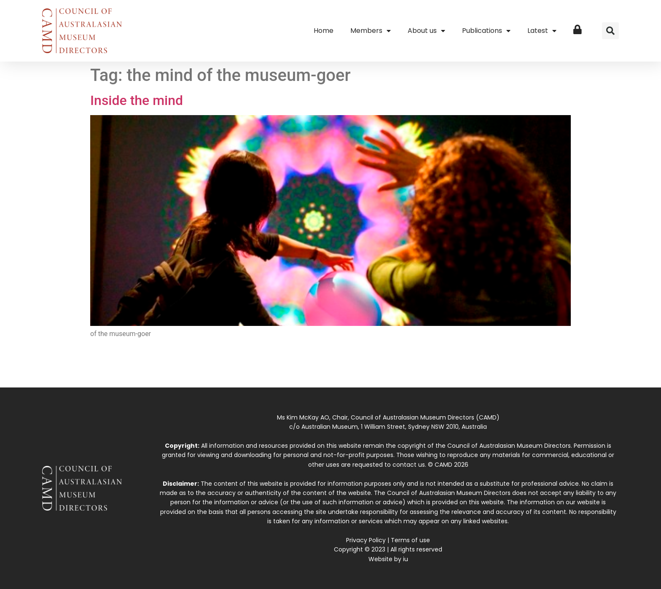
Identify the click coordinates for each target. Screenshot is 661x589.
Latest (541, 30)
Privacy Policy (366, 540)
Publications (486, 30)
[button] (610, 30)
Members (370, 30)
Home (323, 30)
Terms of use (410, 540)
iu (405, 559)
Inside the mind (136, 100)
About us (426, 30)
